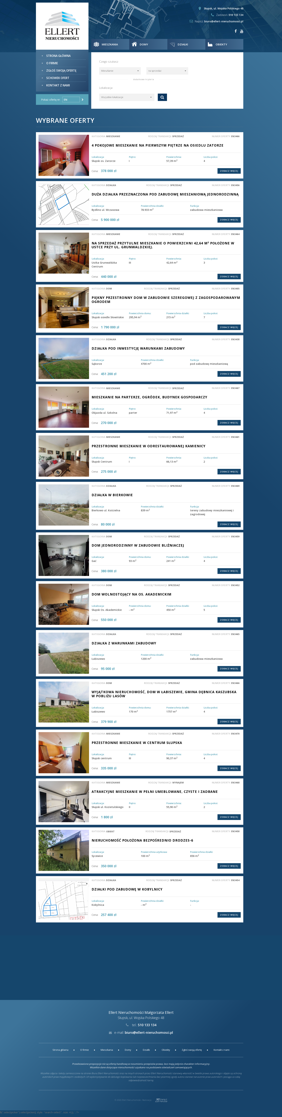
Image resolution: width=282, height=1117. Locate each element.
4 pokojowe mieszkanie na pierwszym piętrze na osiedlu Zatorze (159, 145)
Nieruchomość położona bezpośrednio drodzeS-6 (143, 843)
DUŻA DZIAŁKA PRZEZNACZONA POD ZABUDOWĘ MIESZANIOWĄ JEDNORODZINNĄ (150, 196)
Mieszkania (107, 1052)
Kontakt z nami (58, 84)
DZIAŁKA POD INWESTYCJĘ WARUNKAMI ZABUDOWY (139, 350)
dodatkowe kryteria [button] (143, 79)
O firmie (52, 63)
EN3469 (235, 488)
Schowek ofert (57, 77)
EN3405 (235, 290)
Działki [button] (184, 44)
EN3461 (235, 439)
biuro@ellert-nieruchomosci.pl (223, 21)
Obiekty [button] (222, 44)
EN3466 (235, 136)
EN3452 (235, 587)
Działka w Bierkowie (113, 497)
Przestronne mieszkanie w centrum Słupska (138, 745)
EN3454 (235, 883)
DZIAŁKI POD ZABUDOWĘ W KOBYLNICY (128, 892)
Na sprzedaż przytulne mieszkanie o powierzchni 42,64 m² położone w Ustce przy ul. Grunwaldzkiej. (164, 247)
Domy (128, 1052)
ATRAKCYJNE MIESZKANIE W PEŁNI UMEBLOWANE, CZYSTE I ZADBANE (156, 794)
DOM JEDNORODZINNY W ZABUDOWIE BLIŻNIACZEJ (139, 548)
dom (109, 290)
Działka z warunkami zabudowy (125, 645)
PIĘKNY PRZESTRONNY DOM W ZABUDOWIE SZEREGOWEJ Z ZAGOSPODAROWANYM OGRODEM (145, 302)
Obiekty (166, 1052)
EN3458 (235, 834)
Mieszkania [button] (111, 44)
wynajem (178, 785)
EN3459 (235, 539)
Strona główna (58, 56)
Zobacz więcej (229, 170)
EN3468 (235, 785)
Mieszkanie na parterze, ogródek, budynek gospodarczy (150, 399)
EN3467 (235, 390)
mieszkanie (113, 136)
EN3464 (235, 236)
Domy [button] (145, 44)
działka (111, 185)
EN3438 (235, 341)
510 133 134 (236, 15)
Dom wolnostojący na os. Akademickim (132, 597)
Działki (146, 1052)
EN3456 (235, 185)
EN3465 (235, 636)
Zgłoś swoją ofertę (61, 70)
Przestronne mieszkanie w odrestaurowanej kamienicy (150, 448)
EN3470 (235, 736)
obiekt (110, 834)
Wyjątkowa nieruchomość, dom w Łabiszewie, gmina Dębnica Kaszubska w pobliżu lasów (166, 696)
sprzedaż (178, 136)
